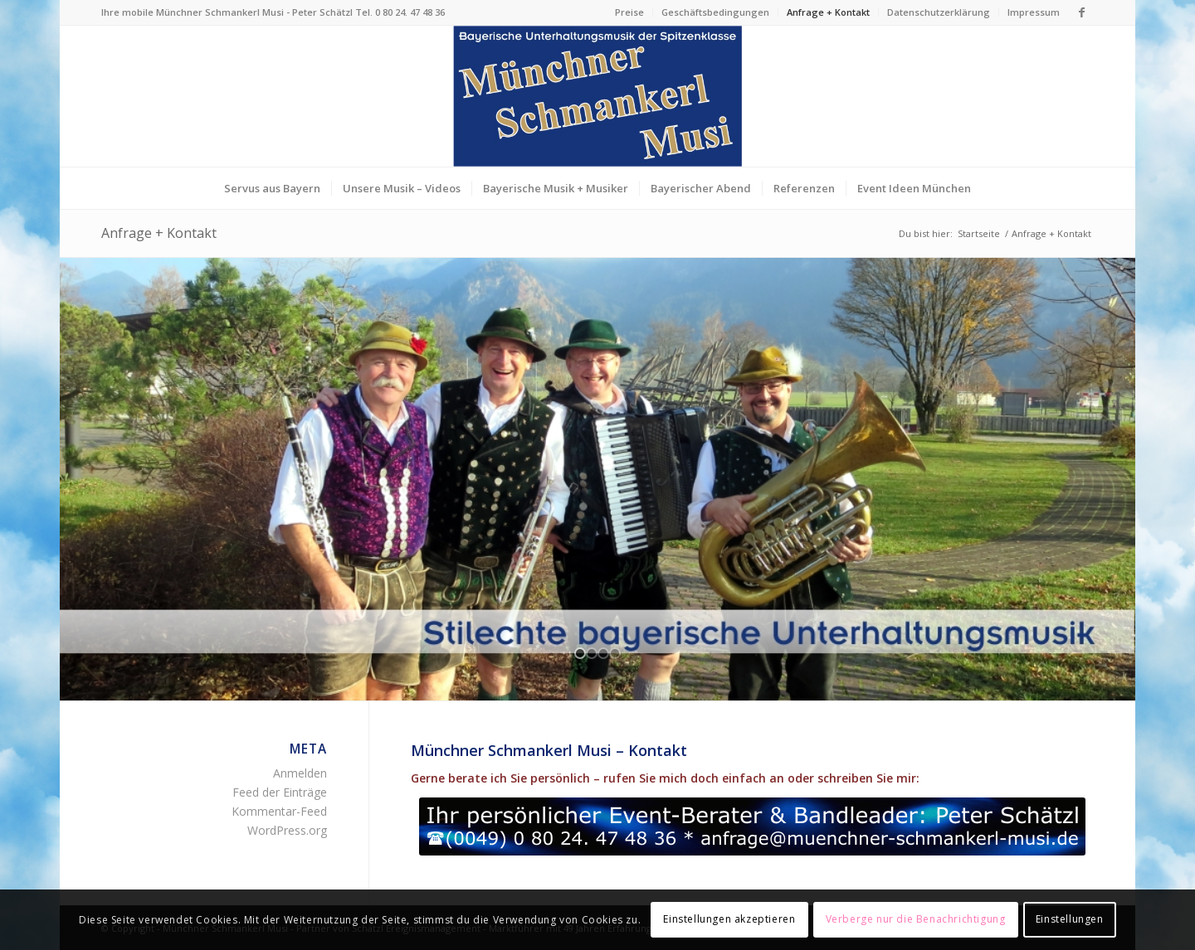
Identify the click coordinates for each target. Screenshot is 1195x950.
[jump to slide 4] (615, 653)
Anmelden (300, 773)
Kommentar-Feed (279, 811)
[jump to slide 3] (603, 653)
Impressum (1033, 12)
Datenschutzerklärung (938, 12)
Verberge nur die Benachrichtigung (916, 919)
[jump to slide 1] (580, 653)
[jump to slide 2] (592, 653)
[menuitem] (630, 12)
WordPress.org (287, 830)
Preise (629, 12)
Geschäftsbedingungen (715, 12)
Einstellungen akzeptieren (729, 919)
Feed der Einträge (279, 792)
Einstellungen (1070, 919)
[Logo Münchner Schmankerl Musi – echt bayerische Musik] (597, 96)
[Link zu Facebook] (1081, 12)
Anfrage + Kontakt (828, 12)
